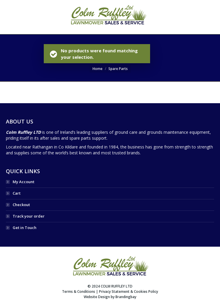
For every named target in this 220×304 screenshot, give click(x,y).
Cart (17, 193)
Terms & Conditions (78, 291)
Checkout (21, 204)
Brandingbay (125, 296)
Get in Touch (24, 227)
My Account (23, 181)
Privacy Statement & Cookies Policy (128, 291)
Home (98, 68)
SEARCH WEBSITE (197, 17)
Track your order (29, 216)
